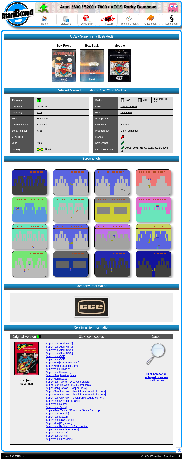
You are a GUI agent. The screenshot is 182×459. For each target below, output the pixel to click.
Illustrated (42, 118)
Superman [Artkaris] (57, 413)
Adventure (126, 112)
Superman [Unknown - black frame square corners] (75, 397)
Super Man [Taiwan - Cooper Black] (66, 388)
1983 (40, 143)
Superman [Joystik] (57, 435)
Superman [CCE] (56, 356)
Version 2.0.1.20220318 (13, 456)
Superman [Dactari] (57, 432)
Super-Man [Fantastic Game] (62, 365)
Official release (129, 106)
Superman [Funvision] (58, 369)
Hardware (108, 20)
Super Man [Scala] (56, 378)
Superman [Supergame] (60, 439)
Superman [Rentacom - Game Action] (67, 426)
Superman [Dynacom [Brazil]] (63, 400)
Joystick (125, 124)
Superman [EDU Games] (60, 419)
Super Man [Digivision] (59, 423)
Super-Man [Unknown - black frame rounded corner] (76, 391)
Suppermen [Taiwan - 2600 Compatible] (68, 384)
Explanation (87, 20)
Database (66, 20)
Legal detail (171, 20)
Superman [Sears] (56, 403)
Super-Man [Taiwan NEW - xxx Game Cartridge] (73, 410)
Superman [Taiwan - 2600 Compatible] (68, 381)
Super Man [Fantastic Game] (62, 362)
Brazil (48, 149)
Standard (42, 124)
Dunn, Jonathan (129, 130)
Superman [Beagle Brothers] (62, 429)
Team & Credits (129, 20)
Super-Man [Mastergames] (61, 375)
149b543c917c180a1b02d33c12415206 (146, 147)
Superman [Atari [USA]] (59, 343)
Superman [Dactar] (57, 416)
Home (44, 20)
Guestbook (150, 20)
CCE (39, 112)
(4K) (123, 151)
